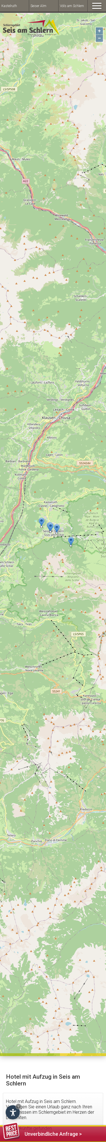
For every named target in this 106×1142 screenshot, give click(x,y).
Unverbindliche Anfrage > (42, 1133)
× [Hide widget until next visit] (18, 1106)
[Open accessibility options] (13, 1112)
